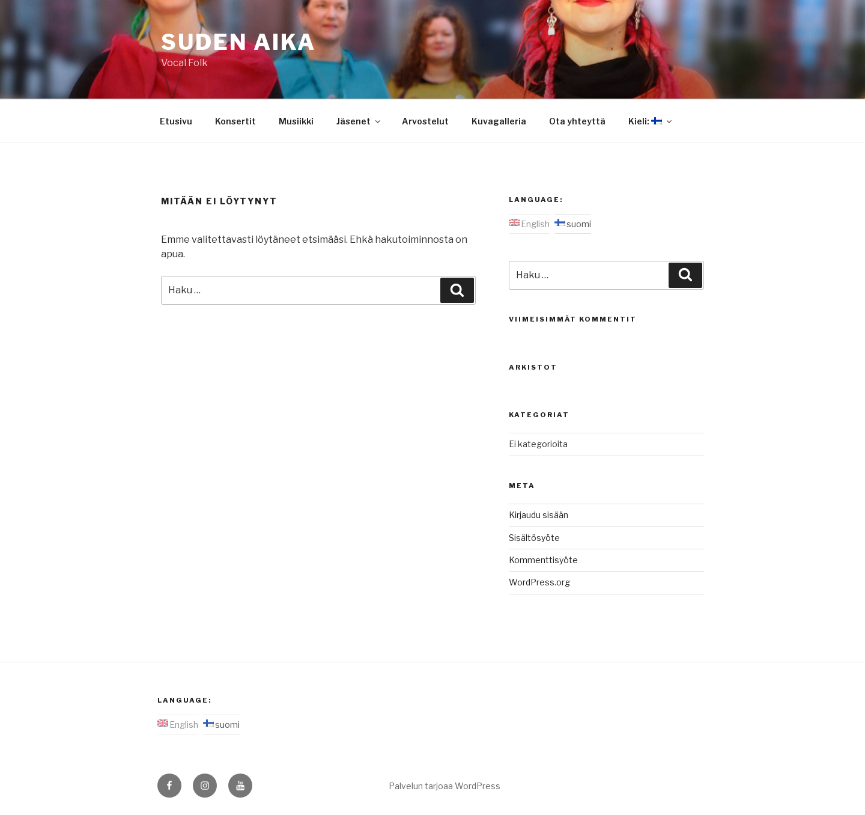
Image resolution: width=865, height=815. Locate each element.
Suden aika (238, 42)
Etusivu (176, 121)
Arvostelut (425, 121)
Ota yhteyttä (577, 121)
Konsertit (235, 121)
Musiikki (296, 121)
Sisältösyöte (534, 538)
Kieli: (650, 121)
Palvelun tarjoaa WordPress (444, 786)
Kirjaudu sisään (538, 515)
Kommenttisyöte (543, 560)
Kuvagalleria (499, 121)
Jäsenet (359, 121)
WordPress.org (539, 582)
